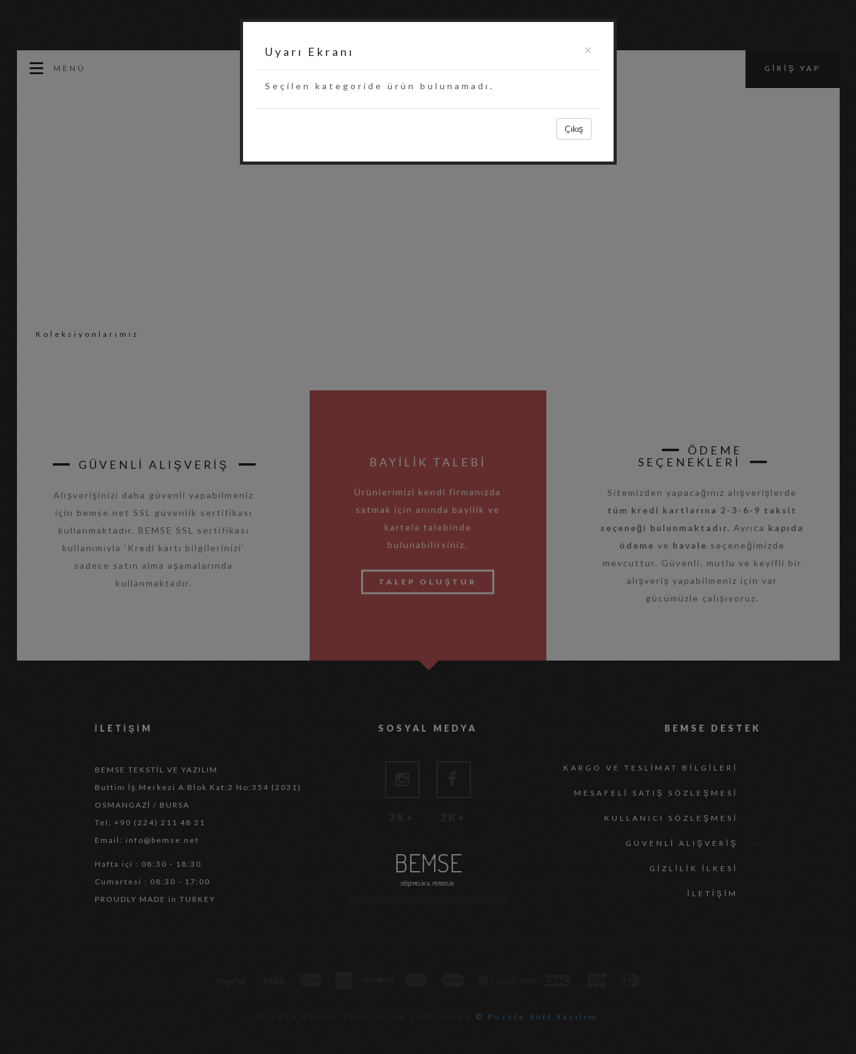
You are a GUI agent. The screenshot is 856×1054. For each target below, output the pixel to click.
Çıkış (574, 128)
